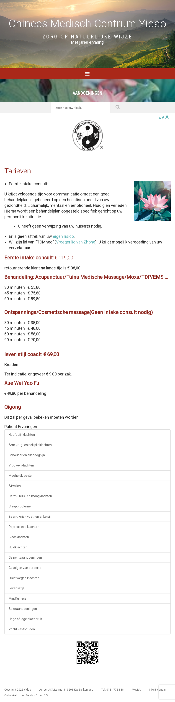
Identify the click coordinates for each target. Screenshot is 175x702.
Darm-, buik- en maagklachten (30, 496)
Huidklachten (18, 547)
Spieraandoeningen (23, 609)
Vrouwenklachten (21, 465)
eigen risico (63, 236)
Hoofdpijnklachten (22, 434)
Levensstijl (16, 588)
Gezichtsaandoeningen (25, 557)
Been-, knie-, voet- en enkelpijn (30, 516)
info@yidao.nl (157, 689)
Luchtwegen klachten (24, 578)
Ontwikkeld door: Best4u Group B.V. (26, 695)
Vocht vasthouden (22, 629)
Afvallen (15, 486)
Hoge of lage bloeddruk (25, 619)
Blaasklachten (19, 537)
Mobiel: (136, 689)
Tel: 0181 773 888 (112, 689)
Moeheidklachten (21, 475)
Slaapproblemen (21, 506)
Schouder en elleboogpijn (27, 455)
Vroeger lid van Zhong (75, 242)
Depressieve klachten (24, 527)
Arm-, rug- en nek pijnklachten (30, 445)
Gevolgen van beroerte (25, 568)
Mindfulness (17, 598)
